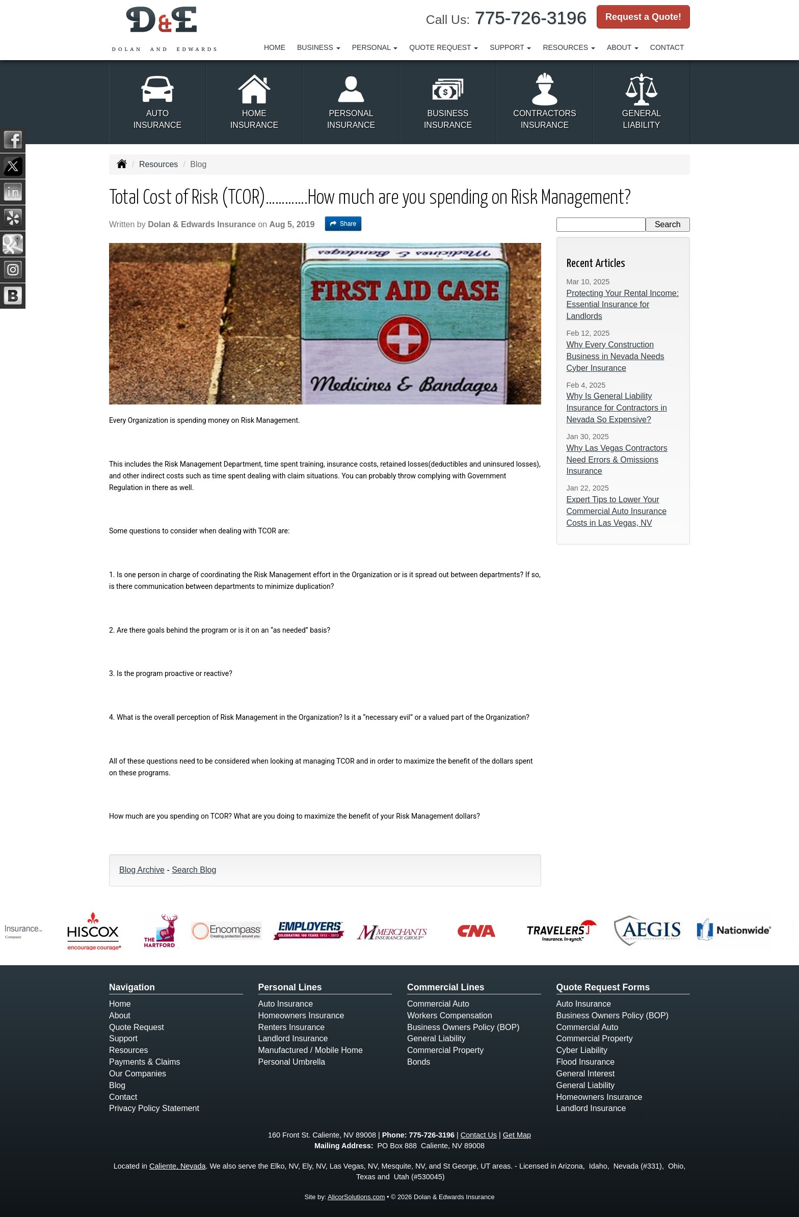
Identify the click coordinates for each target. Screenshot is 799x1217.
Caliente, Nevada (177, 1166)
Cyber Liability (581, 1050)
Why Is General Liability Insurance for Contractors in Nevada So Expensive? (617, 408)
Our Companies (137, 1073)
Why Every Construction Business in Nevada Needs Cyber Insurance (615, 356)
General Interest (585, 1073)
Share (343, 223)
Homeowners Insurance (301, 1015)
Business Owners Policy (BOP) (463, 1027)
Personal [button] (375, 47)
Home (274, 47)
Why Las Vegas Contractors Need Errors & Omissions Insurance (617, 460)
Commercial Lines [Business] (446, 987)
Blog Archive (142, 870)
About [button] (622, 47)
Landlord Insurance (293, 1038)
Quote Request (136, 1027)
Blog (117, 1085)
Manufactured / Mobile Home (310, 1050)
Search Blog (194, 870)
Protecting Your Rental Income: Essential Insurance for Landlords (623, 305)
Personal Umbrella (292, 1062)
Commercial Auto (438, 1003)
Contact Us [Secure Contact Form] (479, 1135)
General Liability (436, 1038)
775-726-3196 (531, 18)
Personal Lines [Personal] (290, 987)
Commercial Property (445, 1050)
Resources (158, 164)
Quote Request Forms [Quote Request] (603, 987)
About (119, 1015)
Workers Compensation (449, 1015)
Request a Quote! (643, 17)
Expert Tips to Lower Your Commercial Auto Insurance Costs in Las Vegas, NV (617, 511)
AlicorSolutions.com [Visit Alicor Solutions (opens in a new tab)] (356, 1197)
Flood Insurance (585, 1062)
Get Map (517, 1135)
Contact (667, 47)
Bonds (418, 1062)
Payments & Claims (144, 1062)
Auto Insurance (285, 1003)
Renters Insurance (291, 1027)
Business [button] (318, 47)
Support (123, 1038)
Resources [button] (569, 47)
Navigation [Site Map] (132, 987)
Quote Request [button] (443, 47)
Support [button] (510, 47)
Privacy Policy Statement (154, 1108)
